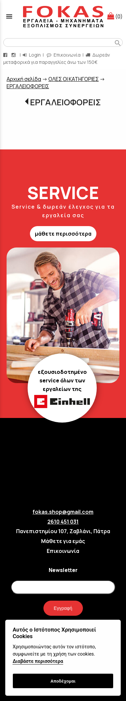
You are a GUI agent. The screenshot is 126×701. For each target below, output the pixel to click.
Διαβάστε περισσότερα (38, 661)
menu (9, 16)
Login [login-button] (32, 55)
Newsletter (63, 570)
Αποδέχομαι (62, 681)
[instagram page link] (14, 55)
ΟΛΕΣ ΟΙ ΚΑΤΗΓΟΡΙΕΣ (73, 79)
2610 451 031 (63, 521)
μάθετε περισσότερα (63, 233)
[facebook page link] (6, 55)
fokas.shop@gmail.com (63, 511)
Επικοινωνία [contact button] (64, 55)
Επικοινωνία (63, 551)
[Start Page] (63, 16)
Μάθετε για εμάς (63, 541)
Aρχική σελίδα (24, 79)
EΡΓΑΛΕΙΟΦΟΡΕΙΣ (28, 86)
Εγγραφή (63, 608)
